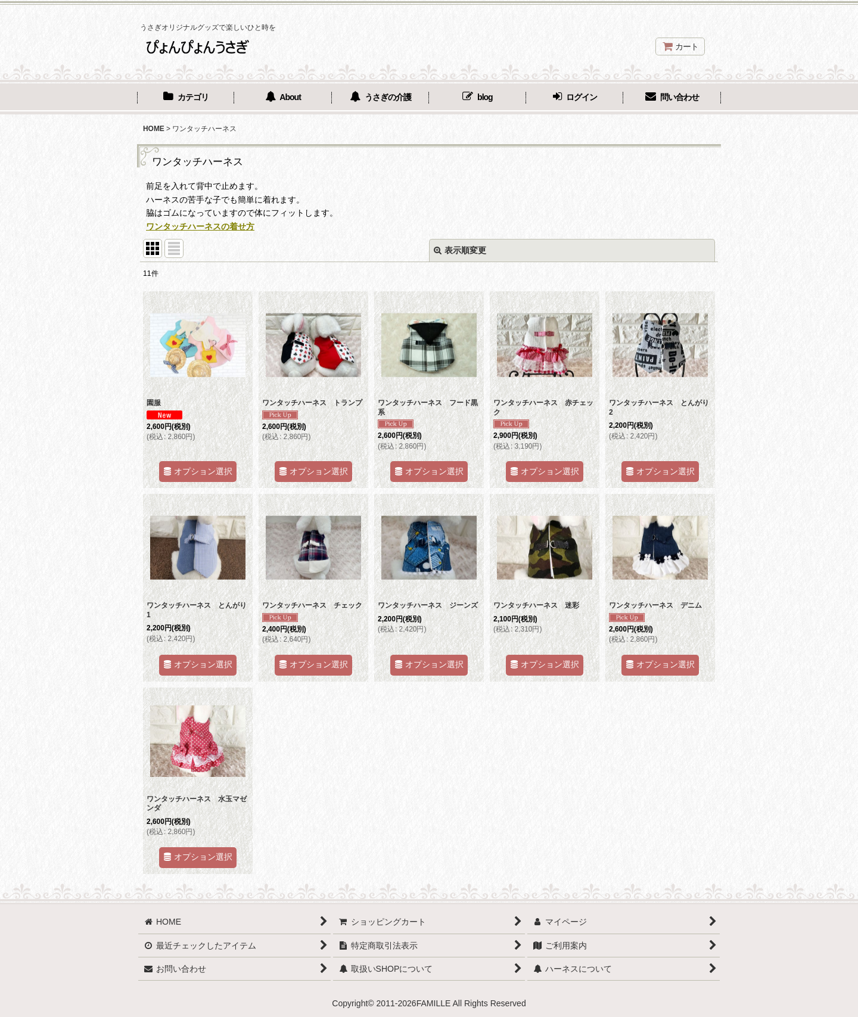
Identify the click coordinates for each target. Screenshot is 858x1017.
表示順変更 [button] (460, 250)
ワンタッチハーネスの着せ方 (200, 226)
